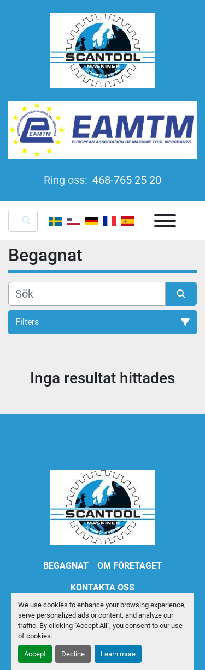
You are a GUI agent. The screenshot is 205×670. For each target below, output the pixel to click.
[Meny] (165, 220)
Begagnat (66, 565)
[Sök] (87, 294)
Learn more (118, 654)
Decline (73, 654)
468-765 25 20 (125, 179)
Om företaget (129, 565)
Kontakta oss (102, 587)
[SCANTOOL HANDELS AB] (102, 507)
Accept (35, 654)
